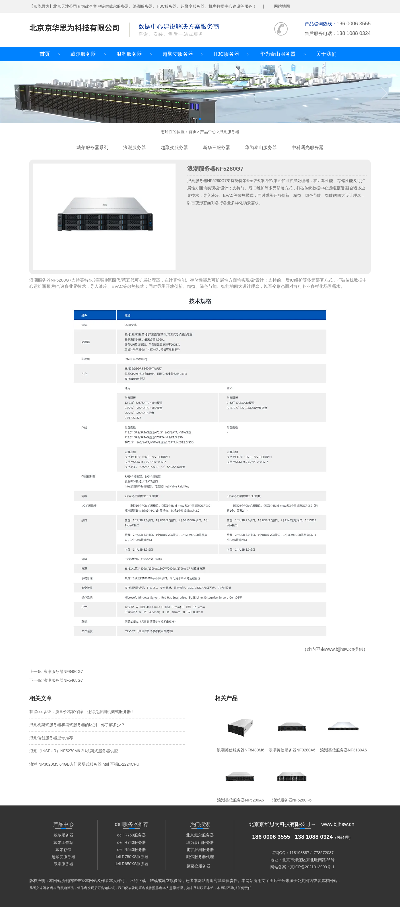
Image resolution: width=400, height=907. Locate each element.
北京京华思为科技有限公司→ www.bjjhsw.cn (301, 824)
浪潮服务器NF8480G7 (63, 671)
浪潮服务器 (129, 54)
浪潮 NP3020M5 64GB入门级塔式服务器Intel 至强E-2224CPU (84, 764)
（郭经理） (302, 837)
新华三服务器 (216, 147)
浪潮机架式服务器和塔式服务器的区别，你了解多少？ (77, 724)
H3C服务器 (226, 54)
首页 (45, 54)
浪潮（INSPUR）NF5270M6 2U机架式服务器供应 (73, 751)
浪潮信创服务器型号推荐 (51, 737)
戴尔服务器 (83, 54)
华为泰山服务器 (278, 54)
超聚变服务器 (177, 54)
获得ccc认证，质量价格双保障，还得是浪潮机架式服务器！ (82, 711)
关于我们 (326, 54)
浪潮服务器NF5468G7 (63, 680)
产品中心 (208, 131)
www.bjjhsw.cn (339, 649)
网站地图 (282, 6)
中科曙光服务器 (307, 147)
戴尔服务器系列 (92, 147)
